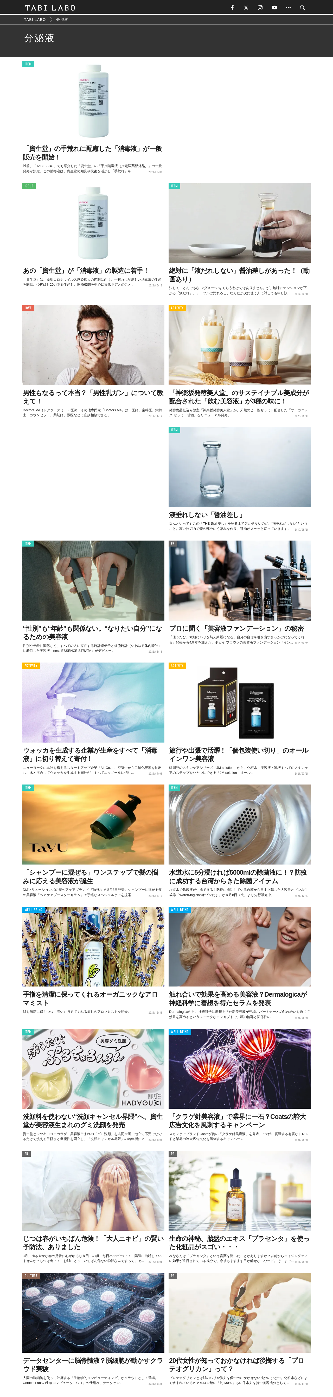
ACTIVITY (177, 309)
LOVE (28, 309)
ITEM (28, 65)
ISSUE (29, 187)
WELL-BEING (34, 911)
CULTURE (31, 1277)
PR (173, 545)
